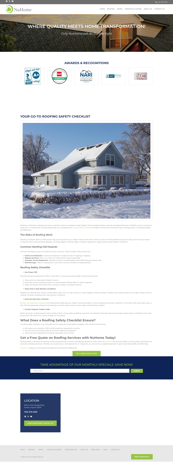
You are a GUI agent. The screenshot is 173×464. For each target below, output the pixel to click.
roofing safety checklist (82, 228)
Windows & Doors (133, 9)
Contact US (159, 9)
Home (102, 9)
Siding (119, 9)
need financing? (141, 457)
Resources (95, 449)
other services (71, 449)
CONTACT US (115, 449)
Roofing (111, 9)
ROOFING (31, 449)
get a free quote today (86, 354)
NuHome (108, 342)
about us (84, 449)
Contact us (24, 348)
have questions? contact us (40, 423)
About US (148, 9)
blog (105, 449)
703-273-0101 (161, 2)
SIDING (40, 449)
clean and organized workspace (34, 303)
